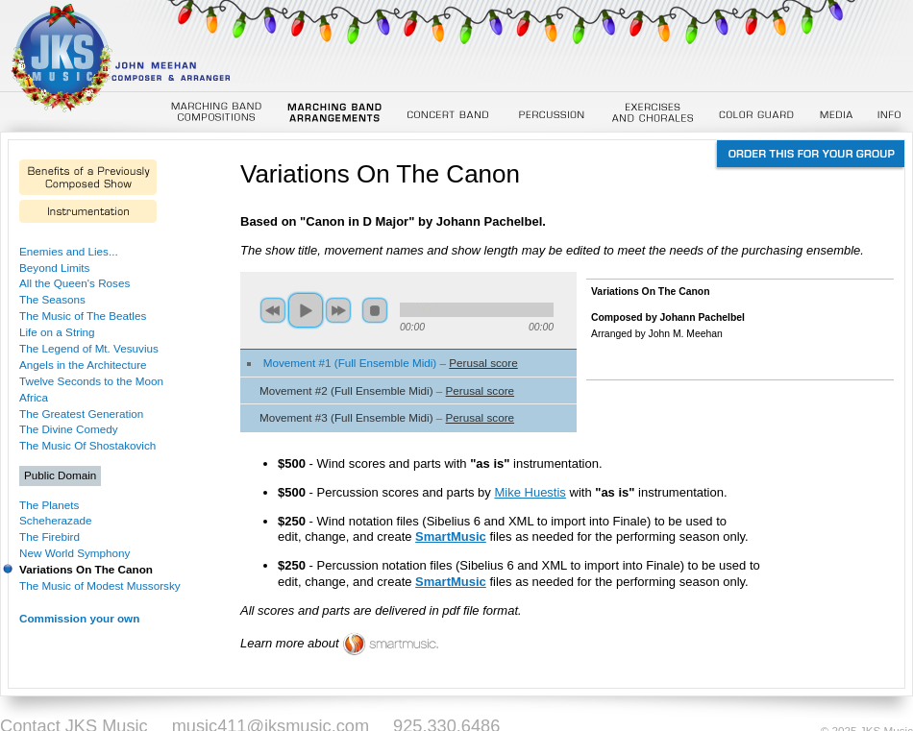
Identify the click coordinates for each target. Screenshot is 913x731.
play (305, 310)
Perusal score (483, 362)
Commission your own (79, 618)
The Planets (49, 505)
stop (374, 310)
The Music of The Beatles (82, 315)
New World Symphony (74, 553)
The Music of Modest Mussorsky (100, 585)
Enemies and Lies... (68, 251)
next (338, 310)
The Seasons (52, 299)
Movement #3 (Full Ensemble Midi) (346, 417)
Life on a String (57, 332)
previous (272, 310)
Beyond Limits (54, 267)
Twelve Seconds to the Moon (91, 381)
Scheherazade (55, 520)
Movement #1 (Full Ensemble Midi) (350, 362)
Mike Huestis (529, 492)
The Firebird (49, 536)
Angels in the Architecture (83, 364)
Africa (33, 397)
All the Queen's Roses (74, 283)
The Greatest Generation (81, 413)
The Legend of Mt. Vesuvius (89, 348)
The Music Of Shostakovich (87, 445)
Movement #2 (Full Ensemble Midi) (346, 390)
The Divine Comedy (68, 429)
